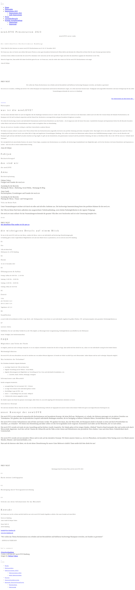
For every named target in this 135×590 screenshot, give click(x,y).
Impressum (12, 24)
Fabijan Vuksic (13, 556)
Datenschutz (13, 22)
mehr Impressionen (15, 15)
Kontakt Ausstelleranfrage (13, 20)
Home (7, 7)
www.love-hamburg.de (7, 533)
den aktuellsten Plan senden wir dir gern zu (15, 224)
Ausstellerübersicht (11, 18)
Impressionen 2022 (15, 13)
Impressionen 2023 (11, 11)
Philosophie (9, 9)
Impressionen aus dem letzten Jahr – (122, 98)
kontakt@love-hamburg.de (8, 530)
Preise (7, 17)
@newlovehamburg (7, 552)
